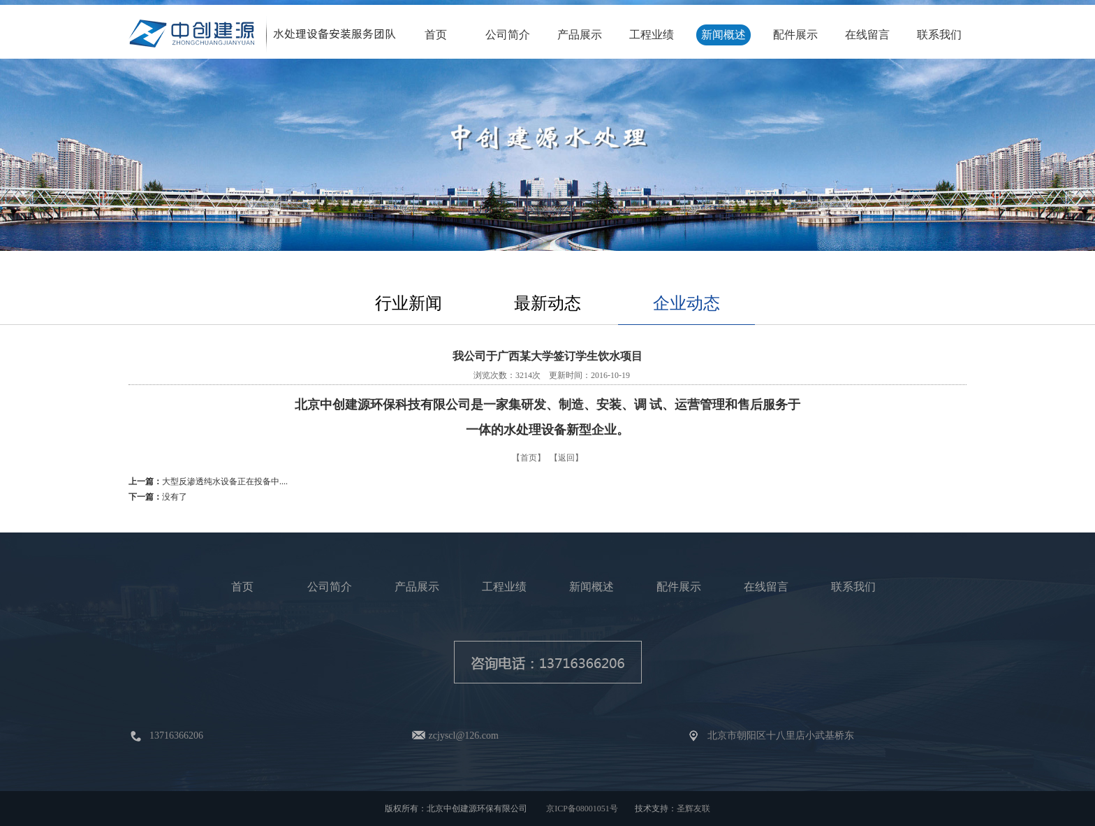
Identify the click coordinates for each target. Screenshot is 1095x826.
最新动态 (547, 303)
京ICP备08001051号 (582, 808)
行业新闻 (408, 303)
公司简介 (507, 35)
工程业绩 (651, 35)
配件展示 (795, 35)
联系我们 (939, 35)
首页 (436, 35)
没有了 (174, 497)
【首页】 (528, 458)
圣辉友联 (693, 808)
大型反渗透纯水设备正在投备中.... (225, 481)
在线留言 (867, 35)
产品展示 (579, 35)
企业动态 (686, 303)
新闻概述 (723, 35)
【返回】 (566, 458)
